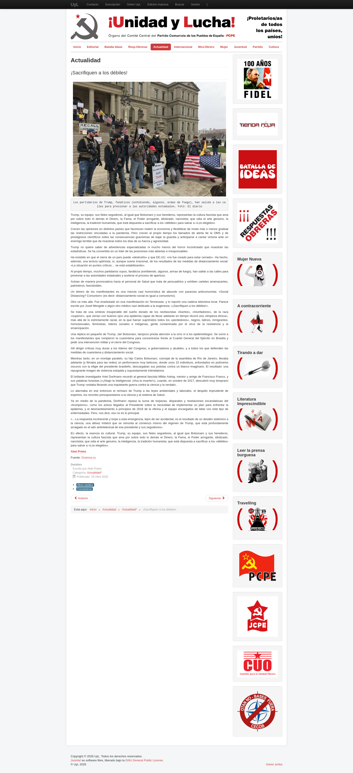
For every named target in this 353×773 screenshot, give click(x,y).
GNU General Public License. (144, 760)
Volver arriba (274, 764)
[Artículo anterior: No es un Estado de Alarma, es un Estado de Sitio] (81, 498)
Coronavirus (84, 489)
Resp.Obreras (137, 47)
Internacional (183, 47)
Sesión (195, 4)
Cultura (274, 47)
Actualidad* (94, 472)
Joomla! (76, 760)
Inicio (77, 47)
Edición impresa (157, 4)
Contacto (92, 4)
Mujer (224, 47)
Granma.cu (88, 457)
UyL (75, 4)
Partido (258, 47)
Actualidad (160, 47)
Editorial (93, 47)
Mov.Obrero (206, 47)
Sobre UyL (134, 4)
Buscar (179, 4)
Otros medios (85, 484)
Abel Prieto (78, 451)
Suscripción (112, 4)
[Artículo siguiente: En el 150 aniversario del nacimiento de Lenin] (216, 498)
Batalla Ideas (113, 47)
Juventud (240, 47)
